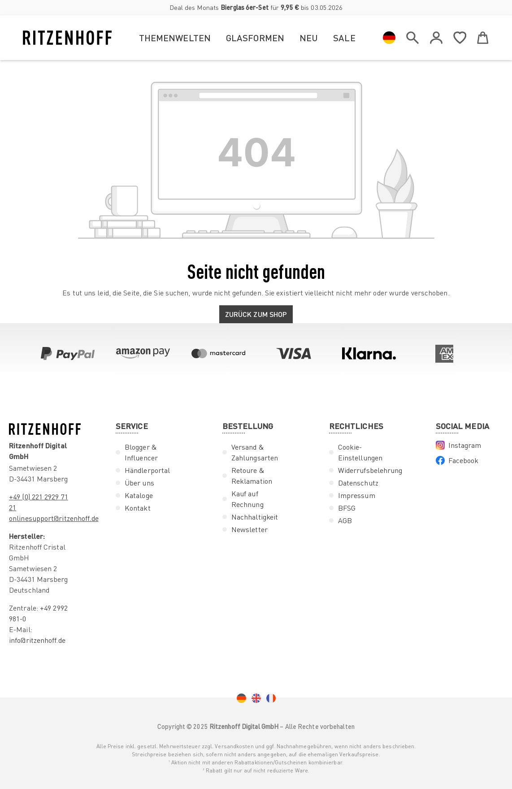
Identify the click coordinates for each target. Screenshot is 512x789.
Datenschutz (358, 482)
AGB (345, 520)
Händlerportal (147, 470)
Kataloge (139, 495)
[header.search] (412, 36)
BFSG (347, 507)
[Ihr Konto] (436, 37)
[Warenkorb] (483, 36)
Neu (308, 37)
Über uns (139, 482)
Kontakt (138, 507)
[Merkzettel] (459, 36)
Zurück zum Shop (256, 314)
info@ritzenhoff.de (37, 640)
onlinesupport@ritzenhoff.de (54, 518)
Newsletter (249, 529)
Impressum (356, 495)
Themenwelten (175, 37)
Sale (344, 37)
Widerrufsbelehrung (370, 470)
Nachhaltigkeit (254, 516)
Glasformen (255, 37)
